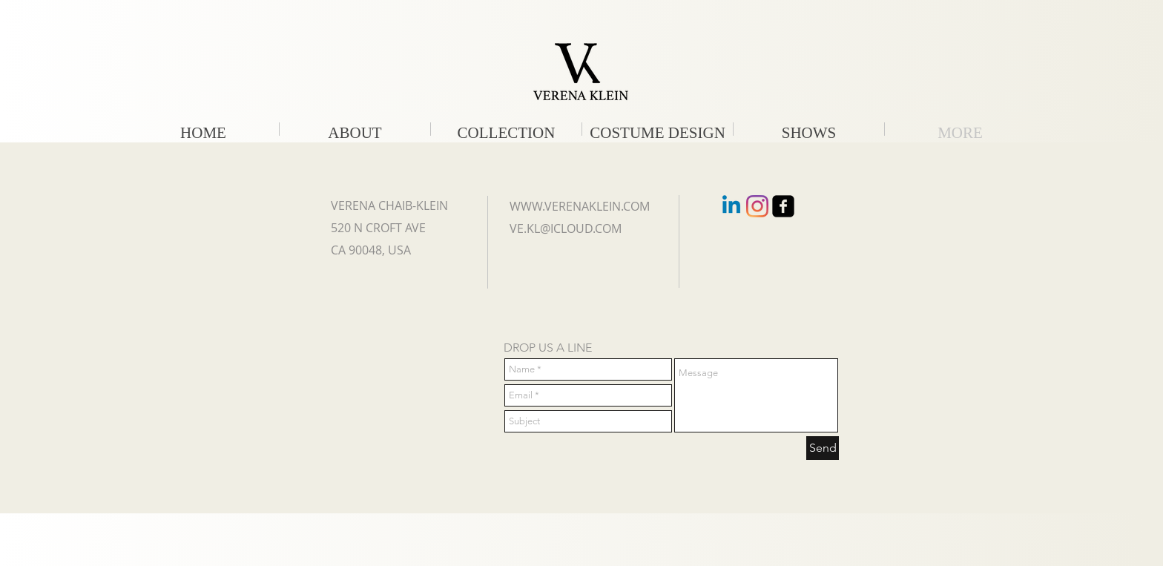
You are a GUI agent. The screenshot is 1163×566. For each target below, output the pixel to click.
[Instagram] (757, 206)
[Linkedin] (731, 206)
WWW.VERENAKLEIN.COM (580, 206)
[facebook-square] (783, 206)
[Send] (822, 448)
